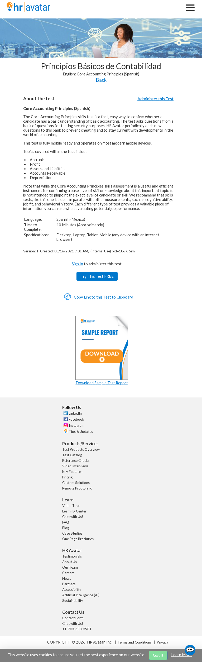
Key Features (72, 471)
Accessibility (71, 589)
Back (101, 80)
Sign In (77, 264)
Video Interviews (75, 466)
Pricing (67, 477)
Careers (68, 573)
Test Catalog (72, 455)
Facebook (76, 419)
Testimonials (72, 556)
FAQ (65, 522)
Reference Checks (75, 460)
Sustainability (72, 600)
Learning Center (74, 511)
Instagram (76, 425)
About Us (69, 562)
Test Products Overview (81, 449)
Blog (65, 528)
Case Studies (72, 533)
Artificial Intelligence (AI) (80, 595)
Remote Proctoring (77, 488)
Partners (68, 584)
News (66, 578)
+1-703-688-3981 (77, 629)
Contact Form (73, 618)
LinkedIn (75, 413)
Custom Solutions (76, 483)
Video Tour (71, 505)
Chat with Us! (72, 517)
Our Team (70, 567)
